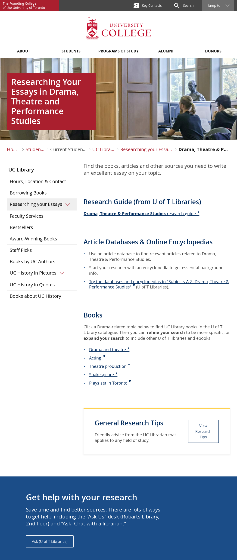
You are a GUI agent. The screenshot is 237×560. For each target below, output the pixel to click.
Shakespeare (101, 374)
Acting (95, 358)
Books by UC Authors (32, 261)
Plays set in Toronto (108, 383)
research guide (140, 213)
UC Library (103, 149)
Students (35, 149)
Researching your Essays (146, 149)
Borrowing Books (28, 193)
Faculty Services (27, 216)
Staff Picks (21, 250)
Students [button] (71, 51)
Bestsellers (21, 227)
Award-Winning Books (33, 239)
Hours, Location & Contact (38, 181)
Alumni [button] (165, 51)
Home (13, 149)
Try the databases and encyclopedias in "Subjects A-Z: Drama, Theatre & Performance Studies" (159, 284)
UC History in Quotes (32, 285)
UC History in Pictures (38, 273)
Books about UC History (35, 296)
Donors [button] (213, 51)
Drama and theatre (107, 349)
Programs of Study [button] (118, 51)
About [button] (23, 51)
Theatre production (108, 366)
